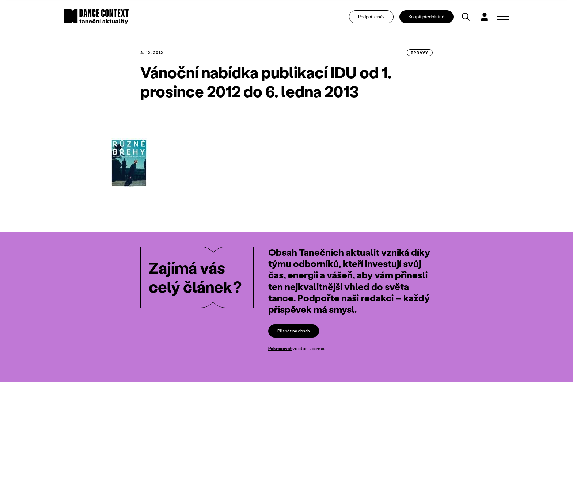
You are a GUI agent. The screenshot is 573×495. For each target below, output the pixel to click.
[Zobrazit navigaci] (503, 16)
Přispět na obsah (293, 331)
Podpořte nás (371, 16)
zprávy (420, 52)
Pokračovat (280, 348)
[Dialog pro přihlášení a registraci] (484, 16)
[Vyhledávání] (466, 16)
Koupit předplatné (426, 16)
